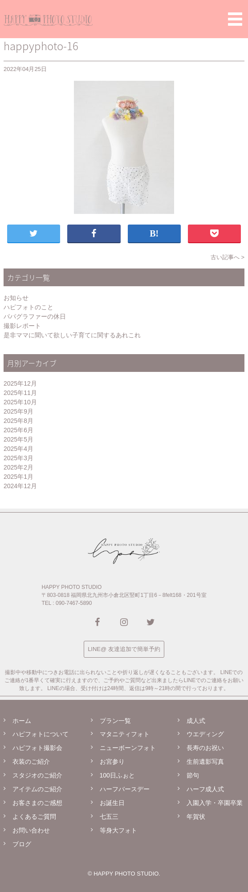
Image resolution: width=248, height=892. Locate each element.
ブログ (21, 844)
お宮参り (112, 761)
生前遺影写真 (205, 761)
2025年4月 (18, 448)
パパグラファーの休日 (35, 316)
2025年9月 (18, 411)
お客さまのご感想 (37, 802)
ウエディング (205, 734)
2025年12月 (20, 383)
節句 (193, 775)
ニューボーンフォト (128, 747)
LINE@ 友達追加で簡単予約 (124, 649)
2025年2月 (18, 467)
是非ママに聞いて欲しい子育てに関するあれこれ (72, 335)
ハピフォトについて (40, 734)
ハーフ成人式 (205, 789)
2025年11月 (20, 392)
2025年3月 (18, 458)
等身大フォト (118, 830)
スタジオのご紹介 (37, 775)
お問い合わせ (31, 830)
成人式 (196, 720)
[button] (235, 19)
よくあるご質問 (34, 816)
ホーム (21, 720)
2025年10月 (20, 402)
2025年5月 (18, 439)
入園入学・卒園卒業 (215, 802)
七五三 (109, 816)
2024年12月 (20, 485)
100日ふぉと (117, 775)
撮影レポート (22, 325)
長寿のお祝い (205, 747)
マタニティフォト (125, 734)
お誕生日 (112, 802)
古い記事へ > (227, 257)
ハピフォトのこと (28, 307)
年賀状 (196, 816)
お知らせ (16, 297)
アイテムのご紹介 (37, 789)
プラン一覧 (115, 720)
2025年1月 (18, 476)
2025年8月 (18, 420)
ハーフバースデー (125, 789)
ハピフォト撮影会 (37, 747)
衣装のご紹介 (31, 761)
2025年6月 (18, 430)
